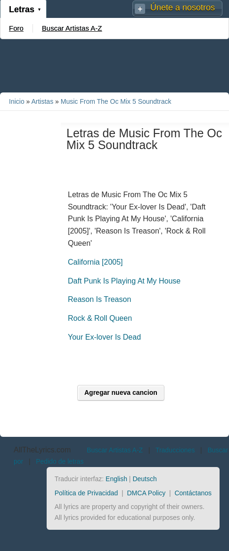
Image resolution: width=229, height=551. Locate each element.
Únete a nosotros (182, 7)
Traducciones (175, 450)
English (116, 479)
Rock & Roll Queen (100, 318)
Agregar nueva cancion (120, 392)
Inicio (17, 101)
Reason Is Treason (99, 299)
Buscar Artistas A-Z (72, 28)
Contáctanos (193, 493)
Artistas (42, 101)
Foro (16, 28)
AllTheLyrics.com (42, 450)
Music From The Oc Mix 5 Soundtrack (116, 101)
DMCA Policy (146, 493)
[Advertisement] (114, 65)
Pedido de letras (59, 461)
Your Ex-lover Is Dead (104, 337)
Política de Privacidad (86, 493)
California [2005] (95, 262)
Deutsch (144, 479)
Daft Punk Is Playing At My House (124, 281)
